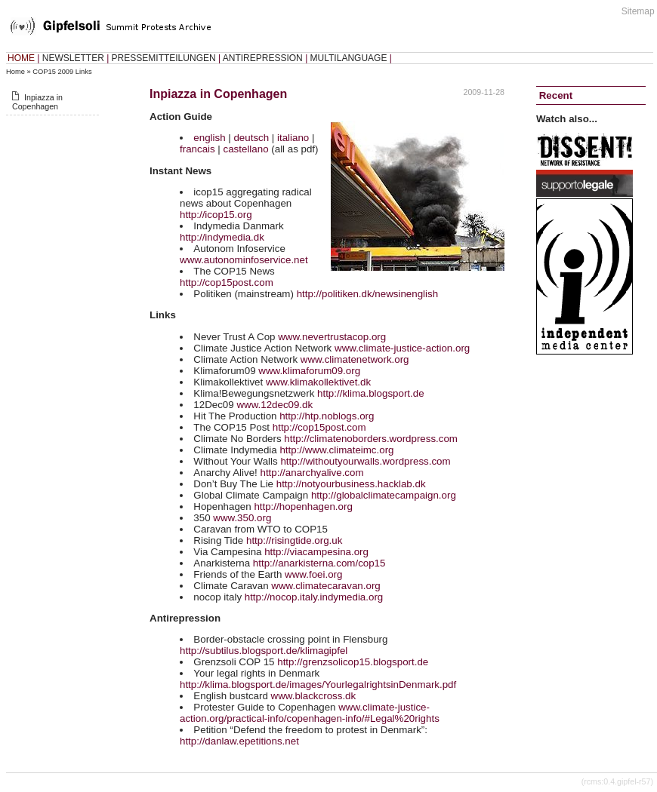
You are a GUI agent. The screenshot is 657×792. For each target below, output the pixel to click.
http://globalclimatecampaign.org (383, 495)
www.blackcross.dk (313, 695)
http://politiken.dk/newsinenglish (367, 293)
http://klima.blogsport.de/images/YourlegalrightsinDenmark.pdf (318, 684)
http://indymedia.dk (222, 237)
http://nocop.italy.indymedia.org (314, 597)
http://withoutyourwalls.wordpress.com (365, 461)
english (209, 137)
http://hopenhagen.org (303, 506)
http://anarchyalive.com (311, 472)
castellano (246, 149)
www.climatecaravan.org (325, 585)
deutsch (251, 137)
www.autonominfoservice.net (244, 260)
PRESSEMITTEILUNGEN (164, 58)
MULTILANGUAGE (348, 58)
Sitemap (638, 11)
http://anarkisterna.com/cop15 (319, 563)
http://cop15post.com (226, 282)
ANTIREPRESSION (263, 58)
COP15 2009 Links (61, 71)
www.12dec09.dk (274, 404)
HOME (21, 58)
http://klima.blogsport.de (370, 393)
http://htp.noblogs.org (326, 416)
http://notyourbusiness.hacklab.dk (351, 484)
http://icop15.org (216, 214)
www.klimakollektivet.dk (318, 382)
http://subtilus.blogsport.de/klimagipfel (263, 650)
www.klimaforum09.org (309, 370)
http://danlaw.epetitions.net (239, 741)
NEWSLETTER (73, 58)
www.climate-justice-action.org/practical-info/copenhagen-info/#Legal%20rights (310, 712)
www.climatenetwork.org (355, 359)
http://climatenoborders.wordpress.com (371, 438)
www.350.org (242, 517)
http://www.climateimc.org (336, 450)
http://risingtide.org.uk (294, 540)
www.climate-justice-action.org (402, 348)
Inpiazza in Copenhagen (37, 102)
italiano (293, 137)
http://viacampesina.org (316, 551)
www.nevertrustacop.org (332, 336)
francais (197, 149)
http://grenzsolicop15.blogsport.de (352, 662)
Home (15, 71)
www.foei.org (313, 574)
